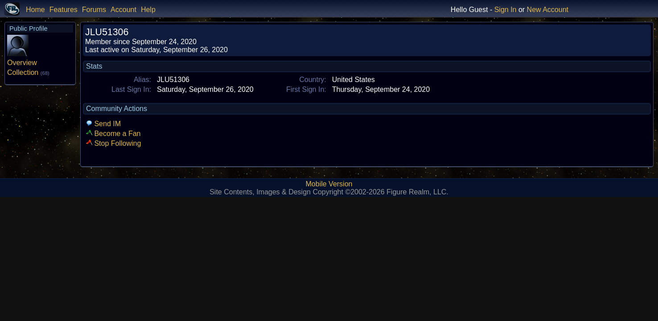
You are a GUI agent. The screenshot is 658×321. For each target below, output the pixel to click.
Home (35, 9)
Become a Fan (113, 133)
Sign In (505, 9)
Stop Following (113, 143)
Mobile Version (329, 184)
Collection (28, 72)
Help (148, 9)
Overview (22, 62)
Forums (94, 9)
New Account (547, 9)
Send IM (103, 124)
